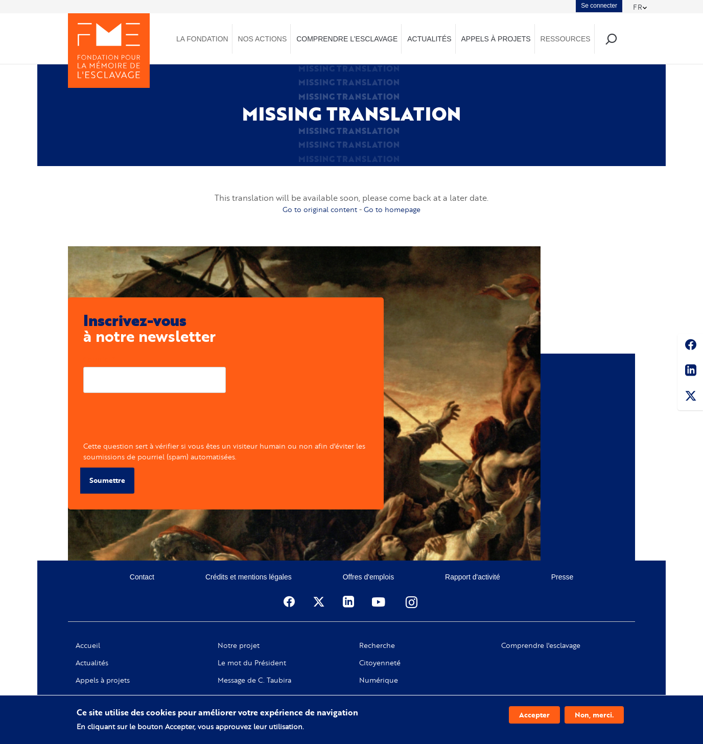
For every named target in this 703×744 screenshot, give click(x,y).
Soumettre (107, 480)
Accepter (534, 714)
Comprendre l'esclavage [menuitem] (346, 39)
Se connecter (599, 6)
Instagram (412, 602)
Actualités (92, 662)
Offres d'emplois (368, 576)
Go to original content (320, 209)
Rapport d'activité (472, 576)
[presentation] (161, 420)
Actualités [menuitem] (429, 39)
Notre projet (239, 645)
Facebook (690, 346)
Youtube (379, 602)
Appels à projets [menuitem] (495, 39)
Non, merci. (594, 714)
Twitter (690, 397)
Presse (562, 576)
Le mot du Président (252, 662)
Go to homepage (392, 209)
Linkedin (690, 372)
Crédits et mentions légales (248, 576)
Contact (142, 576)
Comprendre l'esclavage (540, 645)
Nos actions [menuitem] (262, 39)
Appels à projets (103, 680)
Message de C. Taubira (254, 680)
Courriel (96, 359)
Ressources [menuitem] (566, 39)
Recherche (377, 645)
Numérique (378, 680)
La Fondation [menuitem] (202, 39)
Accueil (88, 645)
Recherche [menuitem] (610, 38)
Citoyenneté (380, 662)
